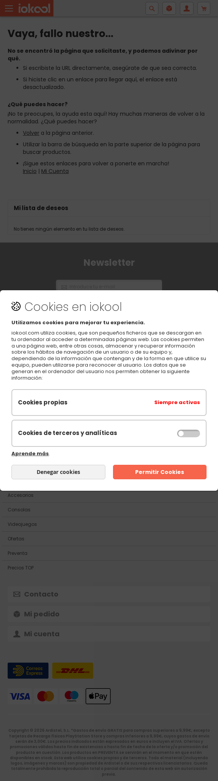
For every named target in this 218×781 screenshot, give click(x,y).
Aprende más (30, 453)
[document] (109, 390)
